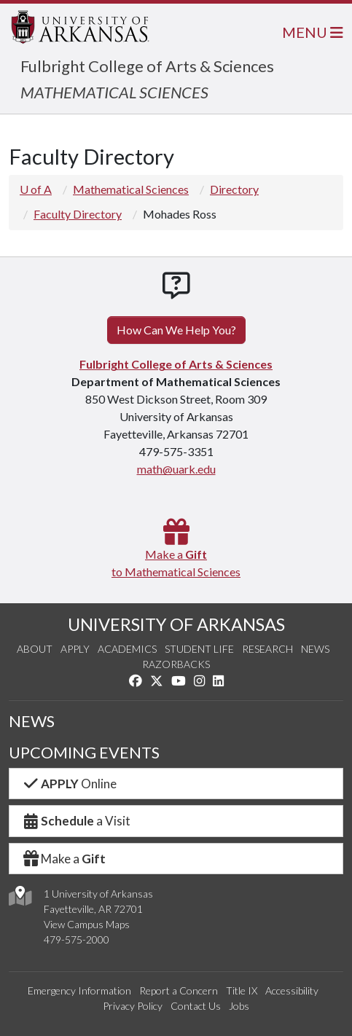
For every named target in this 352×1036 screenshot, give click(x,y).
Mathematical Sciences (131, 189)
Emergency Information (79, 990)
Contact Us (196, 1006)
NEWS (32, 721)
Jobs (239, 1006)
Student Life (199, 649)
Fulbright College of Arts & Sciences (147, 66)
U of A (36, 189)
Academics (127, 649)
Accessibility (291, 990)
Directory (234, 189)
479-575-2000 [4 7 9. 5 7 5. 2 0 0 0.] (76, 939)
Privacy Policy (133, 1006)
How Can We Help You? (176, 330)
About (34, 649)
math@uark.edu (176, 469)
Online (69, 783)
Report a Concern (178, 990)
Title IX (241, 990)
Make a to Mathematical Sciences (176, 554)
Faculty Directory (78, 214)
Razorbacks (176, 664)
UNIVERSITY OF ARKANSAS (176, 624)
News (315, 649)
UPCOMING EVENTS (84, 752)
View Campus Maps (87, 924)
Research (267, 649)
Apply (75, 649)
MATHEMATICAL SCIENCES (114, 92)
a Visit (75, 820)
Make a (63, 858)
